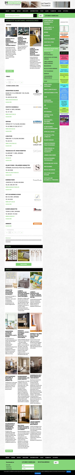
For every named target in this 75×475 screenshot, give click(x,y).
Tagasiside (8, 467)
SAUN (51, 97)
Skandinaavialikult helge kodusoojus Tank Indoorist (35, 376)
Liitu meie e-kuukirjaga (51, 15)
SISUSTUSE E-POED (49, 42)
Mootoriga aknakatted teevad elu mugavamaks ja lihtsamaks (23, 427)
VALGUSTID (51, 35)
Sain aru (68, 471)
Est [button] (41, 15)
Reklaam (8, 465)
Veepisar (8, 121)
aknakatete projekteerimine (35, 240)
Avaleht (7, 11)
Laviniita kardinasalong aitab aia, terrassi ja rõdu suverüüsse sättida (36, 294)
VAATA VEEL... (10, 71)
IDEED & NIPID (25, 11)
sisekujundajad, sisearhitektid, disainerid (48, 22)
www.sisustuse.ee (11, 114)
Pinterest (61, 15)
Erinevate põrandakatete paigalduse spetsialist (64, 91)
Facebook (64, 15)
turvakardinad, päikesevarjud (48, 77)
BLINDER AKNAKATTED (11, 209)
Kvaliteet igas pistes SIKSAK (64, 86)
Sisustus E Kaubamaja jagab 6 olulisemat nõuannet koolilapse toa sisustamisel (23, 334)
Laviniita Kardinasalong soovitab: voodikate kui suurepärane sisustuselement (23, 293)
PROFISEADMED (51, 166)
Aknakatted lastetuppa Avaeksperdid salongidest (9, 292)
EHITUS (51, 108)
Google (51, 465)
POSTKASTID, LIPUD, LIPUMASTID (49, 135)
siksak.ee (8, 158)
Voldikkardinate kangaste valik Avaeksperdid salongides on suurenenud (10, 426)
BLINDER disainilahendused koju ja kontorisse (64, 110)
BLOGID (59, 11)
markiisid (46, 73)
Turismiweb (9, 469)
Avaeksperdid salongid (12, 90)
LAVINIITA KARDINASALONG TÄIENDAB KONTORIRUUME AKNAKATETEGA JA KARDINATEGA (23, 41)
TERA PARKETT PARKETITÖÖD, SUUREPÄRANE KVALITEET (64, 103)
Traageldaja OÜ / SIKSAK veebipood (16, 150)
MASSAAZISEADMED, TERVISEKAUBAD (49, 159)
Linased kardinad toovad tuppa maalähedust (35, 423)
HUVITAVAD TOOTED (34, 11)
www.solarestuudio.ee (12, 172)
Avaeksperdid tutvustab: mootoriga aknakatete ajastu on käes (11, 334)
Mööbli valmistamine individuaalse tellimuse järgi (64, 75)
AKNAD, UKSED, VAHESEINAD (51, 85)
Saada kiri (9, 102)
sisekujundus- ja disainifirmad (49, 28)
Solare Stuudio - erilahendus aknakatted (18, 165)
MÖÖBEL (51, 32)
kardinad (8, 241)
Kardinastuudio (10, 180)
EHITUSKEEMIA (51, 111)
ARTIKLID (19, 11)
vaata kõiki (23, 264)
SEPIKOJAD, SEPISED (49, 131)
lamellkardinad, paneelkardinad (48, 62)
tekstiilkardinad (48, 71)
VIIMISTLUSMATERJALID (51, 89)
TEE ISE (41, 11)
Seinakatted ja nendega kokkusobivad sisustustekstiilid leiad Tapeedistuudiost (11, 42)
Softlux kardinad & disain (13, 194)
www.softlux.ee (10, 201)
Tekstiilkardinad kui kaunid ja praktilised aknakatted (10, 378)
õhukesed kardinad (10, 240)
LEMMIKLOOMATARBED (50, 155)
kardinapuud (18, 240)
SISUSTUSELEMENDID (51, 39)
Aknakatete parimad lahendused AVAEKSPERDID (64, 57)
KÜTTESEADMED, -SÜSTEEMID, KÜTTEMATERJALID (49, 121)
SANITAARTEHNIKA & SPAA (51, 93)
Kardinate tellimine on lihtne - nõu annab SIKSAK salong (36, 335)
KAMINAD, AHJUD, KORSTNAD (48, 115)
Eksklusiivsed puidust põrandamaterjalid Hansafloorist (64, 81)
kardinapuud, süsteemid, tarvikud (50, 58)
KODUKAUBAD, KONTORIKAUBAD (51, 101)
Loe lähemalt (37, 473)
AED (51, 105)
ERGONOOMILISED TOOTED (51, 163)
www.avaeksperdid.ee (12, 99)
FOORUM (13, 11)
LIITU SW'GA (65, 11)
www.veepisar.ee (10, 129)
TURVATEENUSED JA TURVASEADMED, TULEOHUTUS (51, 150)
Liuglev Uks (9, 136)
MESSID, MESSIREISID (49, 170)
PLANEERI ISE (53, 11)
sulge (51, 81)
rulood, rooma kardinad (50, 68)
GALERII (46, 11)
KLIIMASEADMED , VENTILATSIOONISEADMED (51, 127)
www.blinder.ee (10, 216)
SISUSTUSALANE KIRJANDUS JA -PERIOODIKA (51, 179)
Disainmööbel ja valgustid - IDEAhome (64, 70)
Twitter (48, 465)
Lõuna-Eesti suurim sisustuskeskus (64, 66)
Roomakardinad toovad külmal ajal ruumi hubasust (23, 378)
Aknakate (8, 223)
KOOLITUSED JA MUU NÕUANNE (51, 174)
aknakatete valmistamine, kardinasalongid (51, 49)
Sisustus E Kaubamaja (12, 107)
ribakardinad (25, 240)
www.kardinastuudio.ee (12, 187)
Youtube (67, 15)
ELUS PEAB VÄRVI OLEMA (64, 62)
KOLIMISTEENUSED (49, 140)
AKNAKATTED (51, 45)
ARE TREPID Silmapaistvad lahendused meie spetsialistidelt (64, 96)
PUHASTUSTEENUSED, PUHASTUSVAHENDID (49, 144)
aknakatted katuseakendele (48, 53)
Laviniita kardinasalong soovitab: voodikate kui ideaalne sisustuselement (35, 52)
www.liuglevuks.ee (11, 143)
